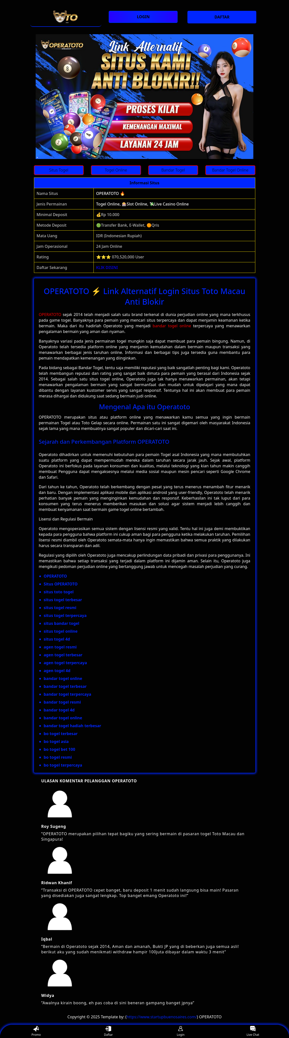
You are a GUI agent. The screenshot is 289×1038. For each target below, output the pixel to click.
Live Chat (252, 1031)
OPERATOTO (50, 314)
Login (180, 1031)
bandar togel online (172, 326)
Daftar (108, 1031)
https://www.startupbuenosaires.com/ (162, 1017)
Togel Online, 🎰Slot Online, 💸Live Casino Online (142, 204)
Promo (36, 1031)
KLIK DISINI (107, 267)
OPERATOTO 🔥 (110, 193)
